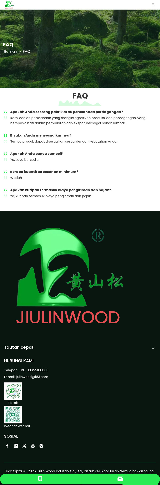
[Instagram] (41, 445)
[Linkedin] (15, 445)
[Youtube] (33, 445)
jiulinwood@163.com (32, 376)
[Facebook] (7, 445)
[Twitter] (24, 445)
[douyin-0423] (13, 391)
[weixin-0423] (13, 414)
